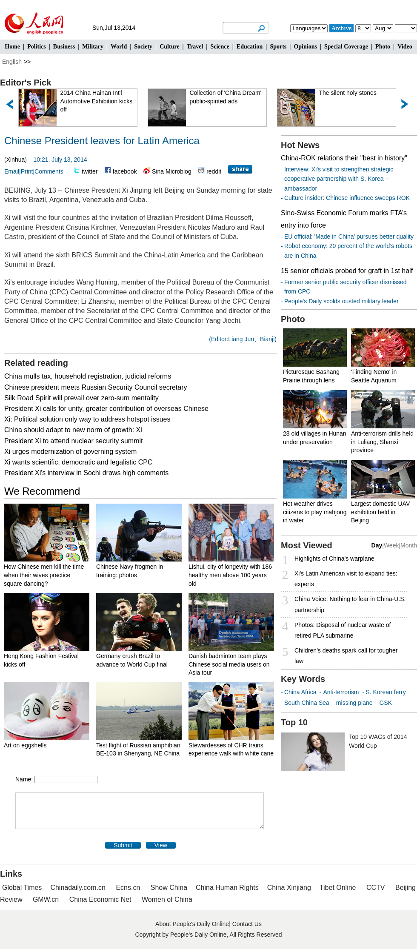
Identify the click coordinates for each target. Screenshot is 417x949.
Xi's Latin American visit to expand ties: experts (345, 578)
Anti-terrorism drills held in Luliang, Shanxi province (382, 441)
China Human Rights (227, 887)
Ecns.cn (128, 887)
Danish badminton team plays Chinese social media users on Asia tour (229, 664)
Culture (169, 46)
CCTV (375, 887)
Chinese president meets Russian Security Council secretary (95, 387)
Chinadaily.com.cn (78, 887)
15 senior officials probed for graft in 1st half (347, 270)
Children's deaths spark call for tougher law (345, 655)
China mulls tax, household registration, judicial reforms (87, 376)
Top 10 (294, 722)
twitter (89, 171)
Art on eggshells (25, 745)
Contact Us (247, 924)
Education (250, 46)
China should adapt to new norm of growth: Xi (73, 429)
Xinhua (15, 159)
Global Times (22, 887)
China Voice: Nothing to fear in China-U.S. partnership (350, 604)
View (160, 845)
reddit (213, 171)
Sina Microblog (171, 171)
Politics (36, 46)
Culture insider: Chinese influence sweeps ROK (347, 197)
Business (64, 46)
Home (12, 46)
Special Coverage (346, 46)
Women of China (167, 899)
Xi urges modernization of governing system (70, 451)
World (119, 46)
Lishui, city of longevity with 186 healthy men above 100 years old (230, 575)
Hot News (300, 145)
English (12, 61)
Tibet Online (338, 887)
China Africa (300, 692)
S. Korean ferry (386, 692)
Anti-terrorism (341, 692)
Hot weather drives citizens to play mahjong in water (314, 512)
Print (27, 171)
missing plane (354, 702)
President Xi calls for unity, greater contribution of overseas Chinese (106, 408)
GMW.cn (47, 899)
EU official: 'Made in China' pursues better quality (349, 236)
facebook (125, 171)
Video (404, 46)
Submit (123, 845)
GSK (385, 702)
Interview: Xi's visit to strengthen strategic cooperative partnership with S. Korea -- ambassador (338, 179)
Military (92, 46)
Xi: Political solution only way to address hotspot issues (87, 419)
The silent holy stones (348, 92)
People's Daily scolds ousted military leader (341, 301)
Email (11, 171)
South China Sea (306, 702)
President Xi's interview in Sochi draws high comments (86, 472)
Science (219, 46)
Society (143, 46)
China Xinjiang (289, 887)
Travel (195, 46)
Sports (278, 46)
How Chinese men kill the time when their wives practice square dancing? (44, 575)
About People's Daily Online (192, 924)
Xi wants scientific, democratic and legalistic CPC (78, 462)
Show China (169, 887)
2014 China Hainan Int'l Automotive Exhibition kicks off (96, 101)
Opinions (305, 46)
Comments (48, 171)
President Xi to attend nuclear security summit (73, 441)
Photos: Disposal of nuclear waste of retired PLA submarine (342, 630)
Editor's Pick (25, 82)
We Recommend (42, 491)
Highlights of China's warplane (334, 558)
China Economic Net (100, 899)
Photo (382, 46)
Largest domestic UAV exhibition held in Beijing (380, 512)
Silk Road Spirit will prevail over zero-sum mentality (81, 398)
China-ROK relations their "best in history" (344, 158)
